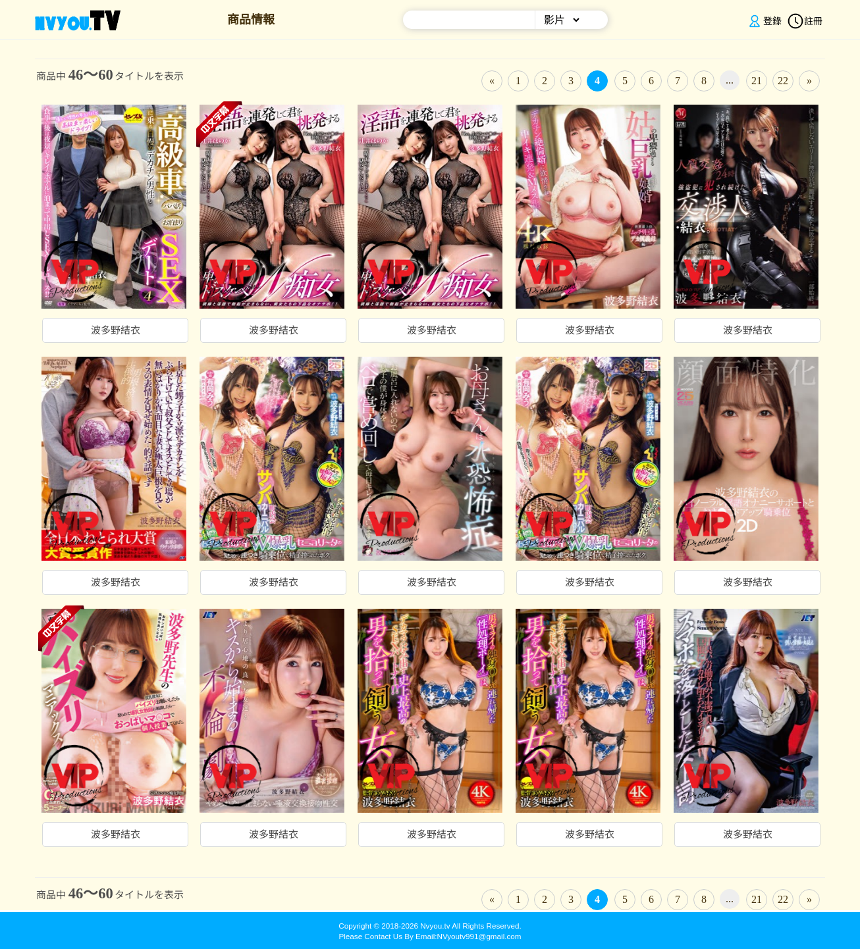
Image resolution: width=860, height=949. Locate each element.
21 (756, 80)
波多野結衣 (115, 330)
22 (783, 80)
